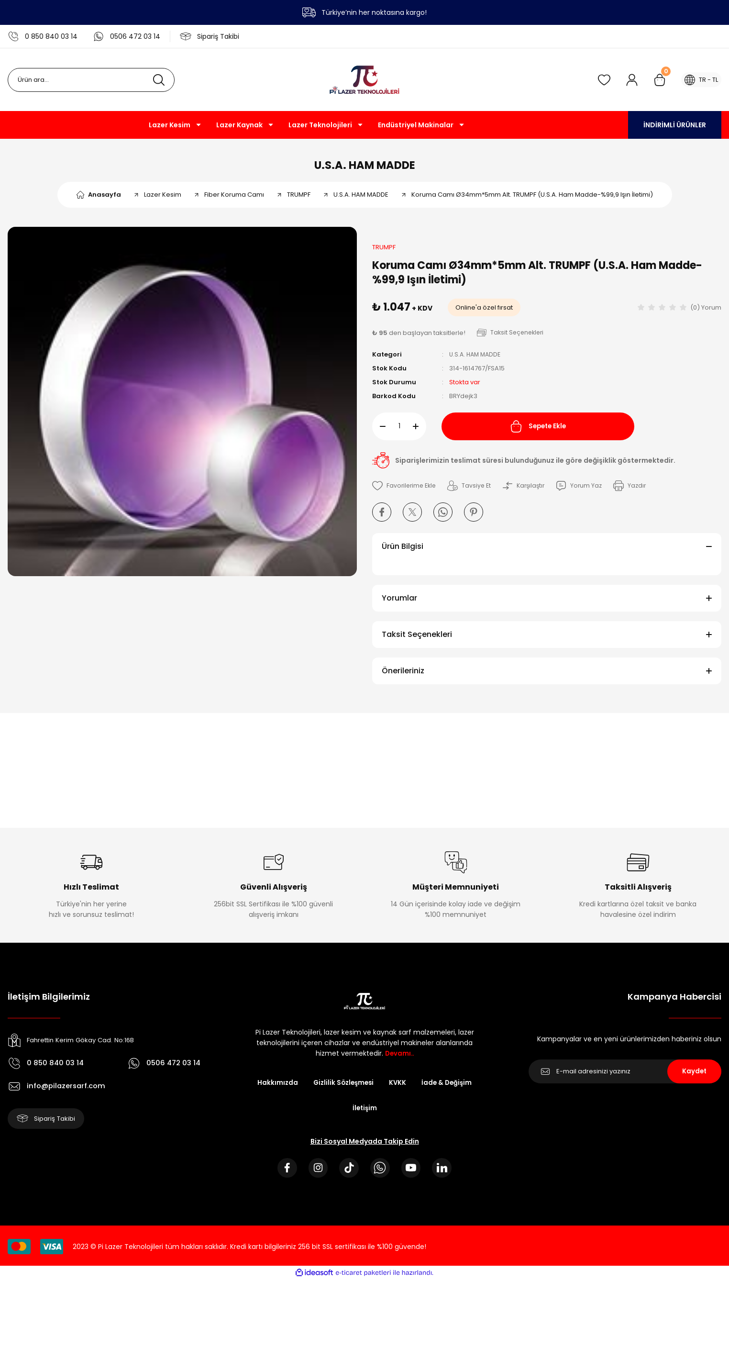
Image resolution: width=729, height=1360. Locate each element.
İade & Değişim (449, 1087)
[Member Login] (627, 80)
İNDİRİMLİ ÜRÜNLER (674, 125)
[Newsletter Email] (625, 1076)
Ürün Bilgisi (402, 551)
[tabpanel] (182, 406)
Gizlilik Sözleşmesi (342, 1087)
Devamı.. (399, 1058)
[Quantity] (399, 431)
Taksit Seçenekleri (417, 639)
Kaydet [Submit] (694, 1076)
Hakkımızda (274, 1087)
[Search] (91, 80)
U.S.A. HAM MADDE (364, 167)
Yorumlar (399, 602)
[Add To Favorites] (405, 490)
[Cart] (655, 80)
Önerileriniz (403, 675)
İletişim (364, 1113)
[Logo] (364, 80)
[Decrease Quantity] (379, 431)
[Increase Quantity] (419, 431)
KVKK (399, 1087)
